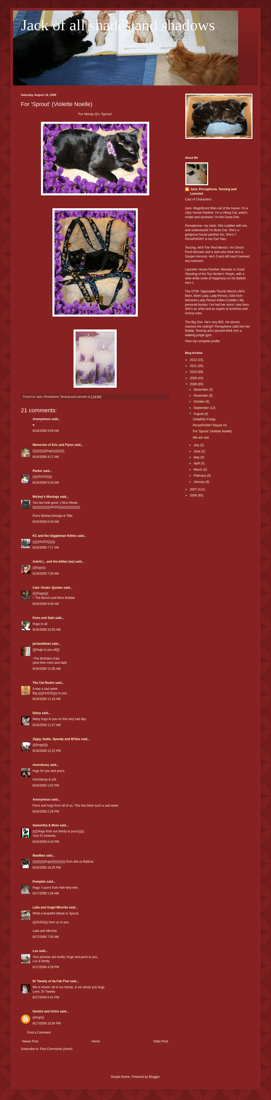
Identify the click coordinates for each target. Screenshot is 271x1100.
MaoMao (39, 855)
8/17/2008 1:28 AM (46, 893)
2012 (194, 360)
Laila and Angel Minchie (50, 907)
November (201, 395)
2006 (194, 495)
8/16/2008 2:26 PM (46, 811)
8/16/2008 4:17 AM (46, 457)
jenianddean (42, 644)
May (197, 457)
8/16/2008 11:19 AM (46, 699)
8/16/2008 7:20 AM (46, 573)
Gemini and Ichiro (46, 1011)
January (200, 482)
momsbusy (41, 765)
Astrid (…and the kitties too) (54, 561)
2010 (194, 372)
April (197, 463)
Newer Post (30, 1041)
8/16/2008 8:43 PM (46, 842)
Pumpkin (39, 881)
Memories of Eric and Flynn (53, 445)
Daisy (37, 713)
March (198, 469)
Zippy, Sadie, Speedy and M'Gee (56, 739)
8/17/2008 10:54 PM (47, 1023)
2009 (194, 378)
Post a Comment (39, 1032)
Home (96, 1041)
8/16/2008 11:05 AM (46, 669)
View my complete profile (202, 341)
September (202, 408)
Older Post (160, 1041)
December (201, 389)
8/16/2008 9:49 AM (46, 604)
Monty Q (90, 114)
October (200, 401)
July (197, 445)
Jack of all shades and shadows (118, 25)
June (197, 451)
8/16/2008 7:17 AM (46, 547)
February (200, 475)
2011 (194, 366)
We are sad (201, 437)
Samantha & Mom (46, 825)
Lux (35, 951)
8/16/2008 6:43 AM (46, 522)
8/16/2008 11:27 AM (46, 725)
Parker (37, 471)
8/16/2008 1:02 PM (46, 785)
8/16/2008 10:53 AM (46, 629)
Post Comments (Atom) (56, 1049)
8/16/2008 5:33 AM (46, 482)
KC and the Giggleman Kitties (55, 536)
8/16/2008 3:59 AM (46, 431)
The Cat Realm (43, 683)
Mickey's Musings (46, 497)
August (199, 414)
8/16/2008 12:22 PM (47, 751)
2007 (194, 489)
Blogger (154, 1077)
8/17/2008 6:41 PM (46, 997)
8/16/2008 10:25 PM (47, 867)
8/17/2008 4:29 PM (46, 967)
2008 (194, 384)
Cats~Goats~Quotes (48, 587)
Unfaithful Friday (204, 419)
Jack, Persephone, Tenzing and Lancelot (213, 191)
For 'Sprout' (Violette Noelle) (212, 431)
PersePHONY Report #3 (210, 425)
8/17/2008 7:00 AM (46, 937)
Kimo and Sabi (43, 618)
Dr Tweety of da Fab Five (51, 981)
